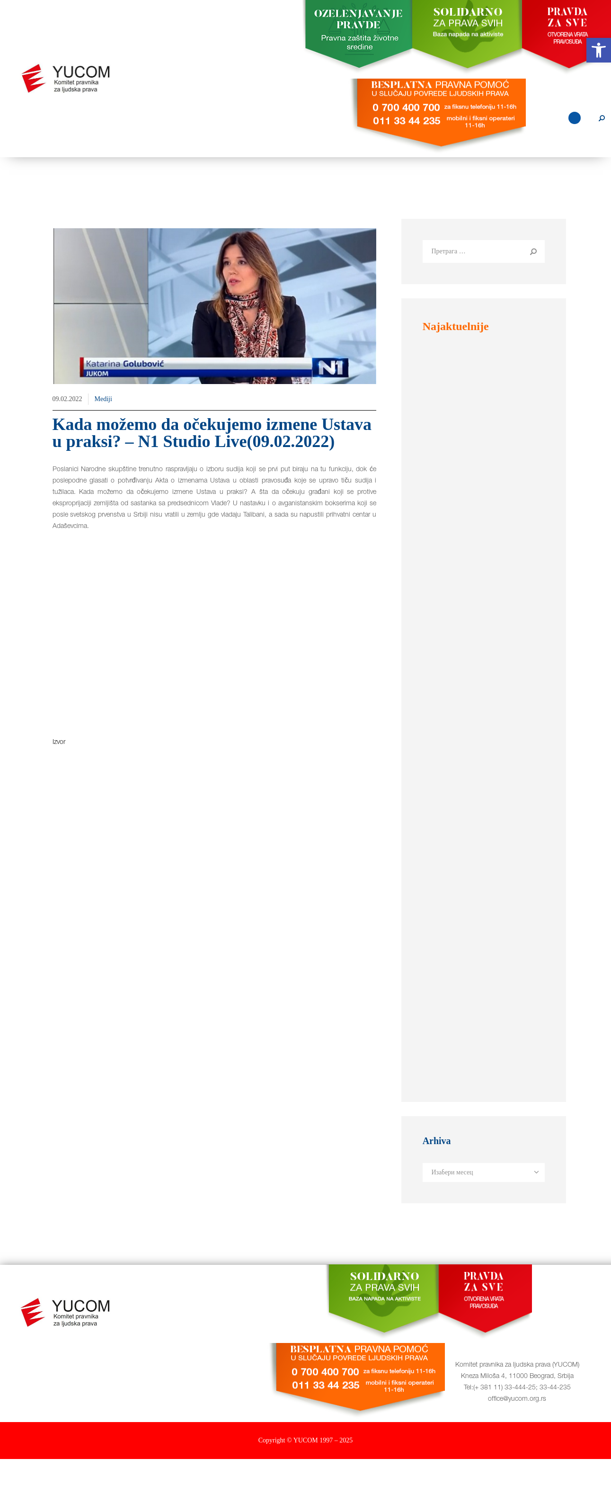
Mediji (103, 426)
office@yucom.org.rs (517, 1426)
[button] (598, 50)
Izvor (59, 769)
